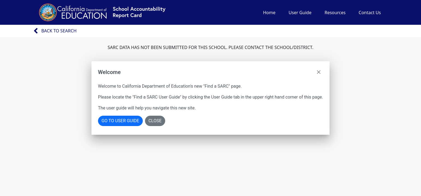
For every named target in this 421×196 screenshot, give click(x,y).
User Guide (300, 13)
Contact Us (370, 13)
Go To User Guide (120, 120)
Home (269, 13)
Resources (335, 13)
